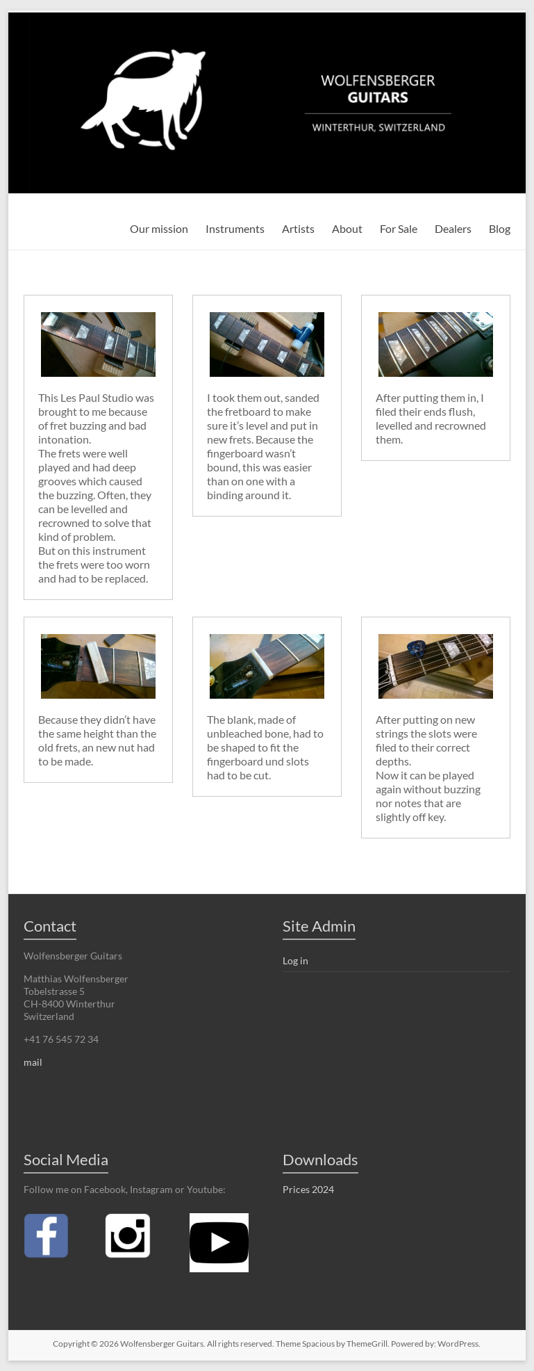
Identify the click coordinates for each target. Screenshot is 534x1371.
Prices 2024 (308, 1189)
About (347, 228)
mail (33, 1062)
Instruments (235, 228)
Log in (295, 960)
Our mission (159, 228)
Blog (499, 228)
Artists (298, 228)
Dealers (453, 228)
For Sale (398, 228)
